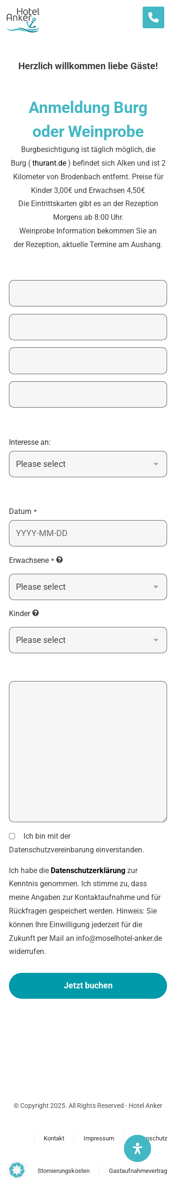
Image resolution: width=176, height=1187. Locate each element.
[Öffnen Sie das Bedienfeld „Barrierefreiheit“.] (137, 1148)
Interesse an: (30, 442)
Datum (23, 511)
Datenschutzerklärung (88, 870)
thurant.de (49, 163)
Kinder (19, 613)
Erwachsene (31, 560)
